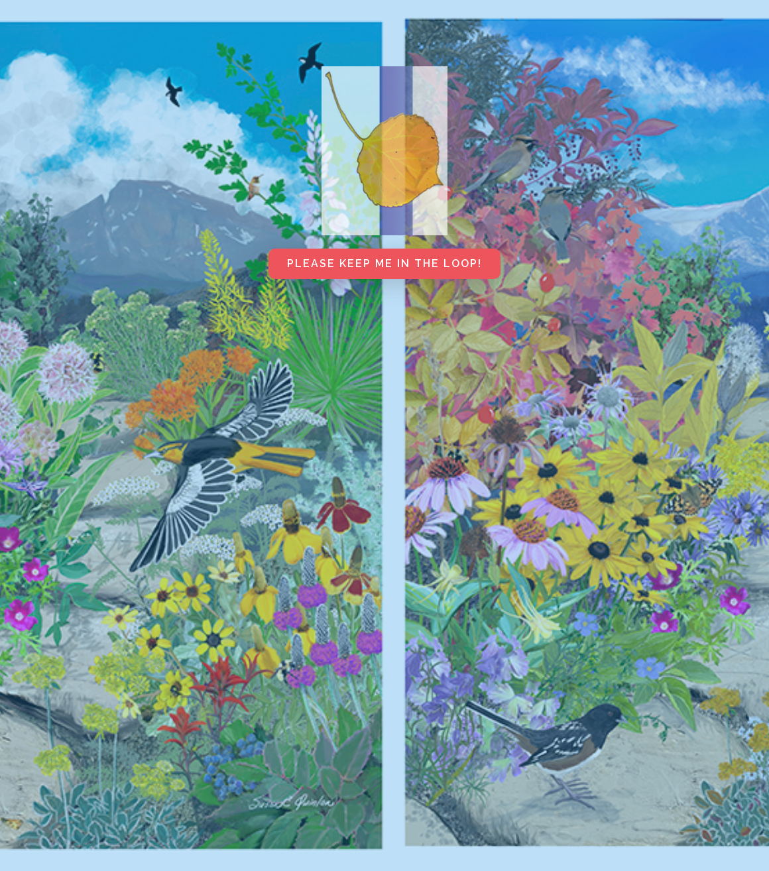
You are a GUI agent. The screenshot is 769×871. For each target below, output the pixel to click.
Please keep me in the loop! (384, 263)
